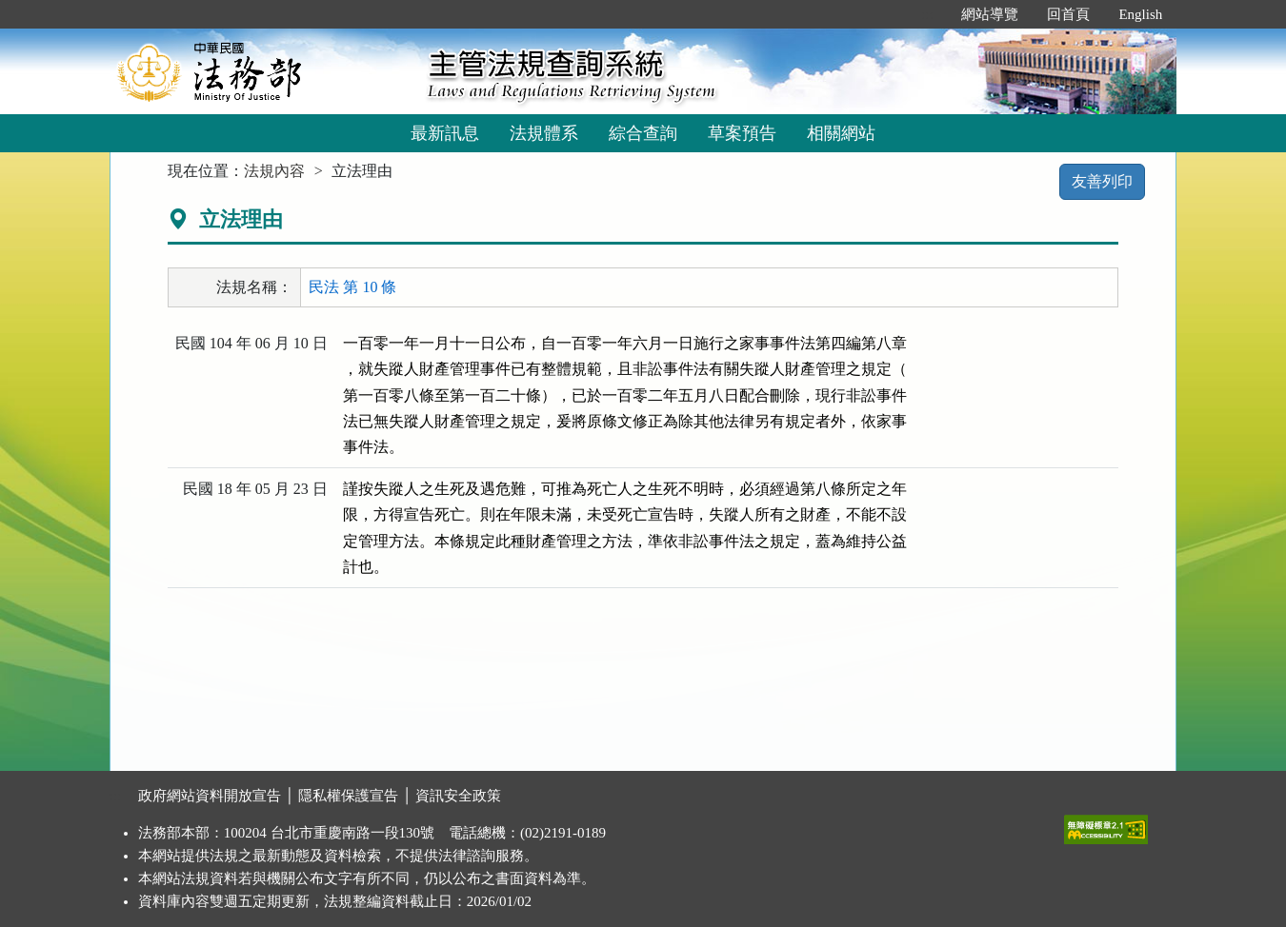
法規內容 (274, 171)
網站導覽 (989, 14)
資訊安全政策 (458, 795)
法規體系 (544, 133)
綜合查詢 (643, 133)
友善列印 (1102, 181)
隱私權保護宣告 (348, 795)
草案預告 (742, 133)
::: (927, 14)
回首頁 (1068, 14)
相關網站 (841, 133)
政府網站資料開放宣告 (209, 795)
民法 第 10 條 (352, 287)
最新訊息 (445, 133)
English (1140, 14)
